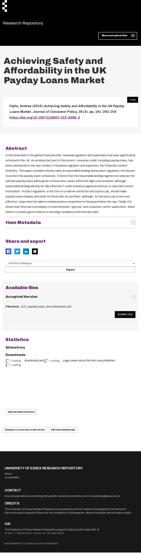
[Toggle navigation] (117, 37)
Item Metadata (23, 224)
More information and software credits (108, 514)
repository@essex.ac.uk (105, 497)
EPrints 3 (79, 510)
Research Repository (28, 24)
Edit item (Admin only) (63, 431)
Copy (131, 100)
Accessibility (12, 479)
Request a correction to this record (25, 431)
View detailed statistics (21, 413)
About (8, 475)
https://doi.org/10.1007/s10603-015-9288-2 (44, 119)
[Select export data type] (70, 265)
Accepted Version (21, 298)
